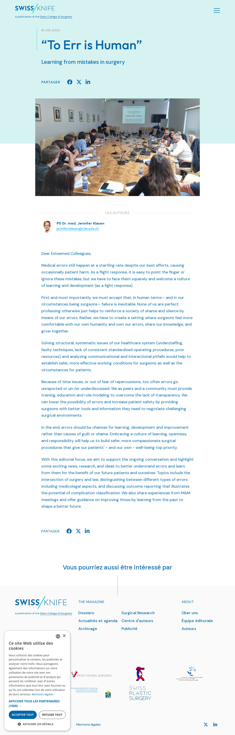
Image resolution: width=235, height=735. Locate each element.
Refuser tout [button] (52, 715)
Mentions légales (88, 724)
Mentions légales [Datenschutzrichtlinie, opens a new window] (42, 694)
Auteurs (189, 628)
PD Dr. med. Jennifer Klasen (80, 223)
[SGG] (140, 674)
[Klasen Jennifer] (47, 226)
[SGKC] (91, 693)
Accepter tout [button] (23, 715)
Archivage (87, 628)
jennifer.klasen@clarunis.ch (78, 228)
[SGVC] (91, 674)
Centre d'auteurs (137, 620)
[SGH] (189, 674)
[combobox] (58, 636)
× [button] (64, 636)
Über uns (190, 612)
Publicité (129, 628)
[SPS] (140, 693)
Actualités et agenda (98, 620)
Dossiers (86, 612)
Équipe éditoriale (197, 620)
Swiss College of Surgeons (56, 16)
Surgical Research (138, 612)
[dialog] (37, 681)
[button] (37, 703)
